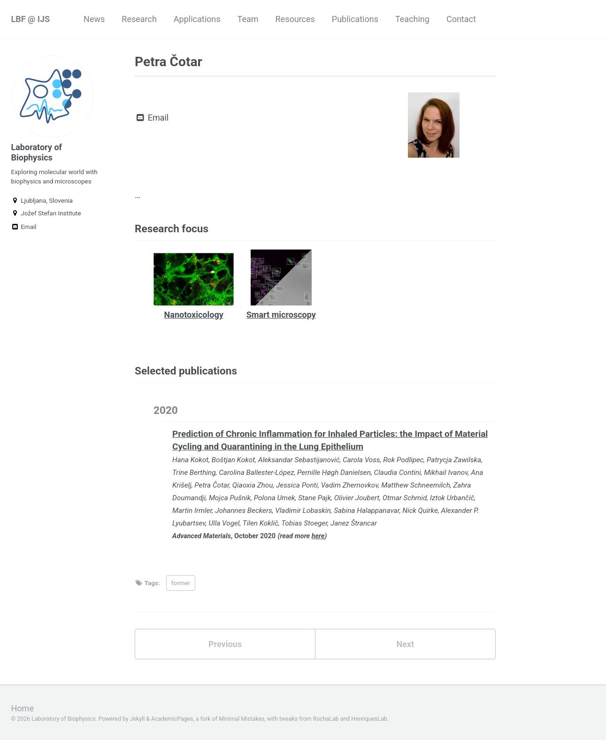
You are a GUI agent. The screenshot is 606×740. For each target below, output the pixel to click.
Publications (355, 19)
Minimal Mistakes (241, 719)
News (94, 19)
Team (248, 19)
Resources (295, 19)
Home (22, 708)
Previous (225, 644)
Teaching (412, 19)
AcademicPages (172, 719)
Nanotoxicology (193, 315)
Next (405, 644)
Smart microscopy (281, 315)
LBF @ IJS (30, 19)
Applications (197, 19)
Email (24, 226)
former (181, 583)
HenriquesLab (369, 719)
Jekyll (137, 719)
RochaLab (326, 719)
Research (139, 19)
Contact (461, 19)
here (318, 536)
